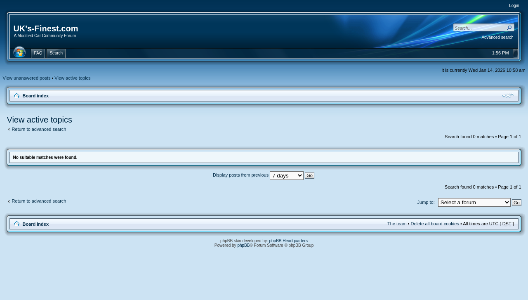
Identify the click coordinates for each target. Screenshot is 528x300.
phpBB (243, 245)
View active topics (72, 78)
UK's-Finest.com (45, 28)
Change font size (508, 95)
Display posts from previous (263, 174)
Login (514, 5)
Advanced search (497, 37)
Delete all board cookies (435, 223)
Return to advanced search (39, 129)
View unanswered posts (26, 78)
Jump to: (426, 202)
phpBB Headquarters (288, 241)
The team (396, 223)
